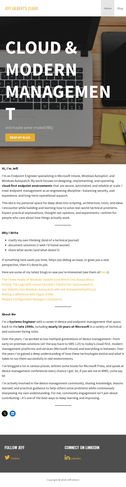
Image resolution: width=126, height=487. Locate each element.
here (104, 272)
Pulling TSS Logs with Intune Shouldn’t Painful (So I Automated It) (47, 284)
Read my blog (20, 137)
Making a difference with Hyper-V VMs (27, 294)
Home (107, 8)
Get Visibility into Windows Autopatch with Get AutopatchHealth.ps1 (49, 289)
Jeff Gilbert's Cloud (21, 8)
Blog (120, 8)
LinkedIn (73, 457)
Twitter (12, 457)
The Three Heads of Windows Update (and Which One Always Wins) (48, 279)
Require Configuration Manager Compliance (32, 299)
